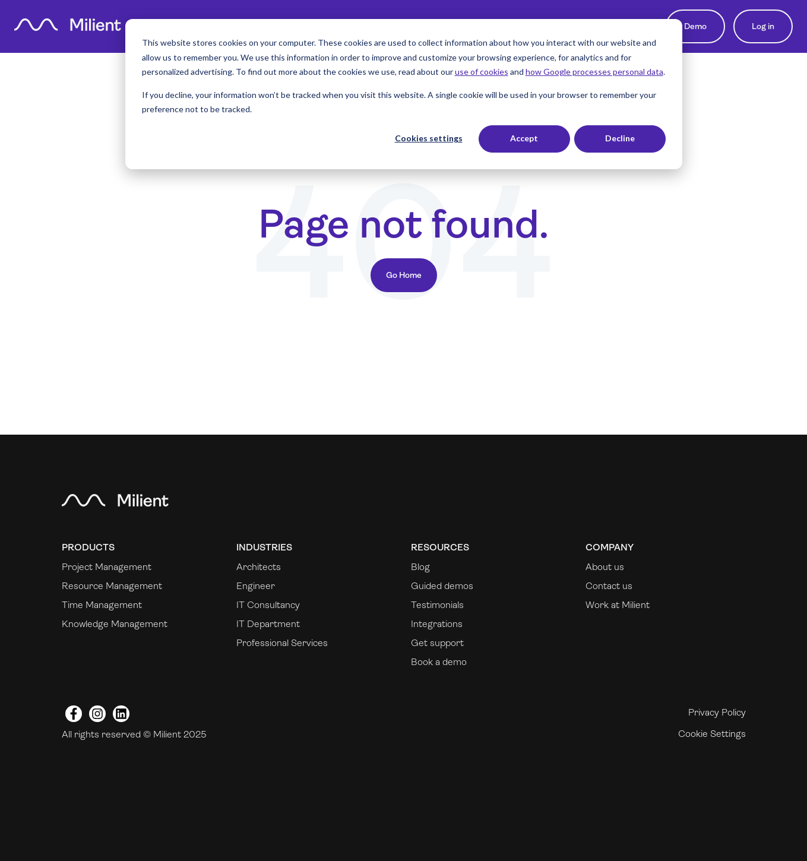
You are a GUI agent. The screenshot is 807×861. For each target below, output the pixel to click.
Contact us (609, 585)
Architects (258, 566)
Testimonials (437, 604)
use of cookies (481, 72)
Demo (695, 26)
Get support (437, 642)
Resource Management (112, 585)
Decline (620, 138)
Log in (763, 26)
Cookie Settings (712, 733)
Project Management (106, 566)
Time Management (102, 604)
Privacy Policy (717, 712)
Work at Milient (618, 604)
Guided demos (442, 585)
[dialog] (403, 94)
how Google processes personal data (594, 72)
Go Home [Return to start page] (404, 275)
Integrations (437, 623)
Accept (524, 138)
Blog (420, 566)
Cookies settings (429, 138)
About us (605, 566)
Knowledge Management (114, 623)
